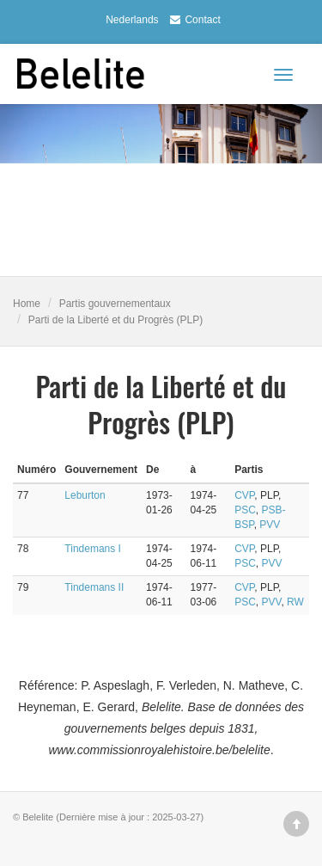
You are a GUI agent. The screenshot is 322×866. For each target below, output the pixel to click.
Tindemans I (92, 549)
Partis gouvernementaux (115, 304)
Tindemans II (94, 587)
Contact (193, 20)
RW (295, 602)
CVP (244, 495)
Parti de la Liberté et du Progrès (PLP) (115, 320)
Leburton (84, 495)
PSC (245, 510)
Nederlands (132, 20)
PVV (269, 525)
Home (26, 304)
